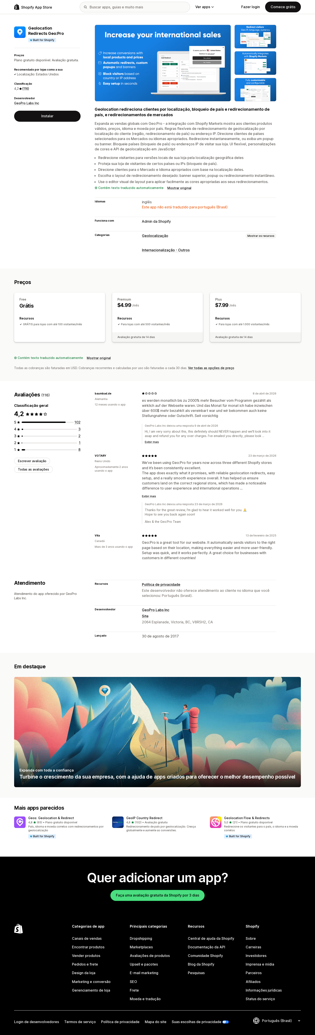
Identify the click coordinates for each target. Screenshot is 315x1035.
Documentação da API (206, 947)
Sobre (251, 938)
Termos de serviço (80, 1022)
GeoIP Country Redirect (144, 818)
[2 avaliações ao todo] (79, 436)
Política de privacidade (161, 584)
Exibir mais (152, 442)
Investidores (256, 955)
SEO (133, 981)
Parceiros (254, 973)
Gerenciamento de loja (91, 990)
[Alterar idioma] (281, 1020)
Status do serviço (260, 999)
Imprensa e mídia (260, 964)
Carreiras (253, 947)
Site (145, 616)
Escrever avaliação (32, 461)
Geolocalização (155, 236)
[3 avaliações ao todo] (79, 429)
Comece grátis (283, 7)
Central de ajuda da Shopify (211, 938)
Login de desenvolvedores (36, 1022)
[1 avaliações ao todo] (80, 443)
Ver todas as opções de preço (211, 368)
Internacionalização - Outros (166, 250)
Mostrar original (179, 188)
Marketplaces (141, 947)
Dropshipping (141, 938)
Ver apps (204, 7)
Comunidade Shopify (205, 955)
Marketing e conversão (91, 981)
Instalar (47, 116)
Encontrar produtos (88, 947)
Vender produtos (86, 955)
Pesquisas (196, 973)
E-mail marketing (144, 973)
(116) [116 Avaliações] (25, 88)
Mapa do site (155, 1022)
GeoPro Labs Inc (26, 103)
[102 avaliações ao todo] (77, 422)
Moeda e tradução (145, 999)
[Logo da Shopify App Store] (33, 7)
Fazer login (250, 7)
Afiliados (253, 981)
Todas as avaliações (33, 469)
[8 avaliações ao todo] (79, 449)
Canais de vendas (87, 938)
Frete (134, 990)
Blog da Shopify (201, 964)
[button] (59, 827)
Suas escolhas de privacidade (196, 1022)
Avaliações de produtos (150, 955)
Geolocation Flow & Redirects (247, 818)
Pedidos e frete (85, 964)
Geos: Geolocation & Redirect (51, 818)
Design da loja (83, 973)
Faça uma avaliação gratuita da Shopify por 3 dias (157, 895)
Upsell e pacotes (144, 964)
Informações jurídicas (264, 990)
